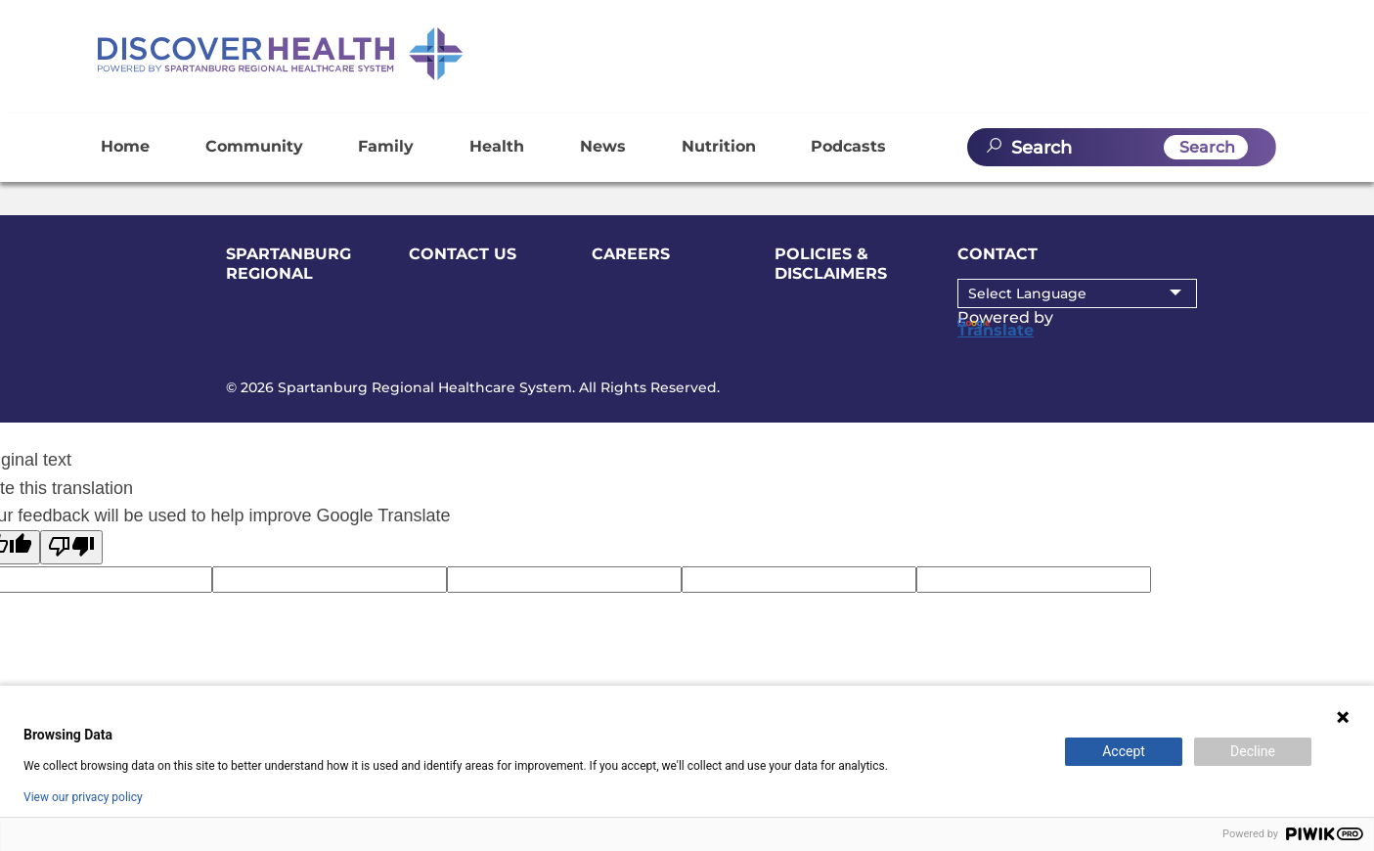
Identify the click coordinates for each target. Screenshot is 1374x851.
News (603, 146)
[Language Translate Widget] (1077, 293)
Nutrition (719, 146)
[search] (1121, 147)
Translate (995, 328)
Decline (1252, 751)
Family (386, 146)
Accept (1123, 751)
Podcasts (848, 146)
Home (125, 146)
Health (496, 146)
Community (254, 146)
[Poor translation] (71, 547)
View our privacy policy (83, 797)
